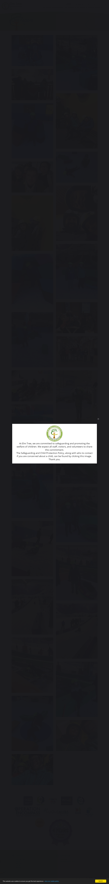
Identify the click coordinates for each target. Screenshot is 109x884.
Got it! (101, 881)
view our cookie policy (52, 881)
